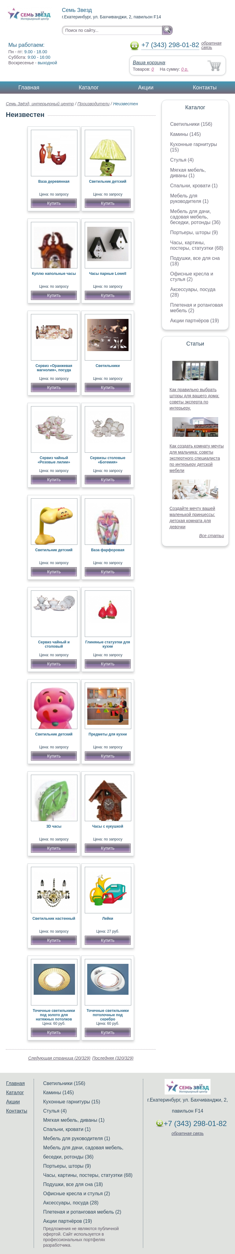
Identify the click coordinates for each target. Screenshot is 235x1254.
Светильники (108, 366)
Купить (54, 203)
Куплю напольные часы (54, 273)
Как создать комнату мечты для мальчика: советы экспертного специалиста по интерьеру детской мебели (197, 458)
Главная (28, 87)
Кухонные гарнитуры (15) (71, 1101)
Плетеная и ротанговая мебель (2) (82, 1212)
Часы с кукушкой (107, 826)
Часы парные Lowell (107, 273)
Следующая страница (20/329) (59, 1058)
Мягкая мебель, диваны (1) (188, 172)
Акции (145, 87)
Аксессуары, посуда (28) (71, 1202)
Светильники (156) (191, 124)
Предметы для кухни (108, 734)
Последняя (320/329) (112, 1058)
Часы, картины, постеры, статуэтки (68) (196, 245)
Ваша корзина (149, 62)
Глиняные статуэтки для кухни (107, 644)
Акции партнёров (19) (194, 320)
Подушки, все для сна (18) (73, 1184)
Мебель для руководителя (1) (189, 198)
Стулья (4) (182, 160)
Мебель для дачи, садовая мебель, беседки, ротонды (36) (195, 217)
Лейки (107, 918)
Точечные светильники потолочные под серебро (108, 1015)
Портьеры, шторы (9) (194, 232)
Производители (93, 103)
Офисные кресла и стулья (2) (191, 276)
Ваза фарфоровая (107, 550)
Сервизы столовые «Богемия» (107, 460)
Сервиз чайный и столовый (53, 644)
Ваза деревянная (53, 181)
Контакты (205, 87)
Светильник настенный (53, 918)
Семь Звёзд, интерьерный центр (40, 103)
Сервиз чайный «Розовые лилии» (54, 460)
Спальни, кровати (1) (194, 185)
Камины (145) (185, 134)
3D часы (53, 826)
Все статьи (211, 535)
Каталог (89, 87)
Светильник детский (107, 181)
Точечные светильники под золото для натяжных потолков (54, 1015)
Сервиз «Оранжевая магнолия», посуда (53, 368)
